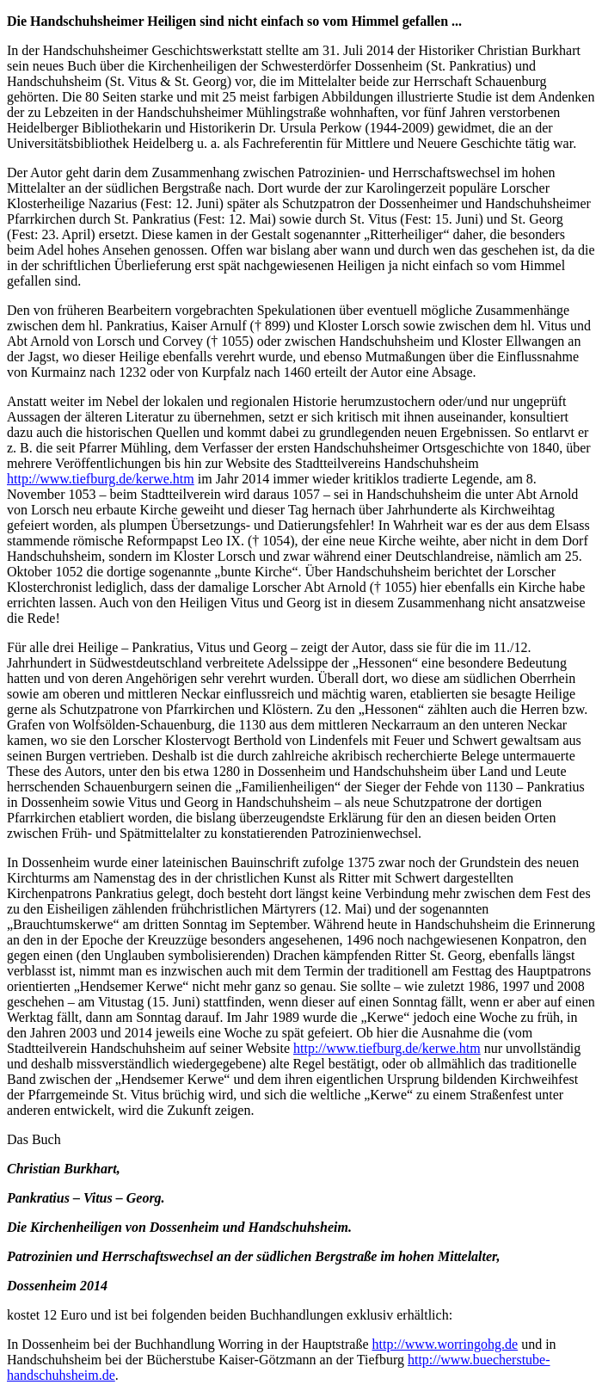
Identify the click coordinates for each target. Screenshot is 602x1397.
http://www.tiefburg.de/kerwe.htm (100, 478)
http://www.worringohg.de (445, 1344)
